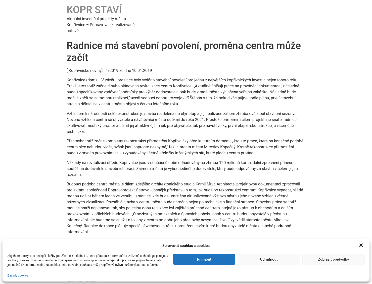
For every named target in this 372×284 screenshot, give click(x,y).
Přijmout (204, 259)
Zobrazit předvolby (333, 259)
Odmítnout (269, 259)
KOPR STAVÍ (94, 10)
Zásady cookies (17, 275)
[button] (362, 246)
